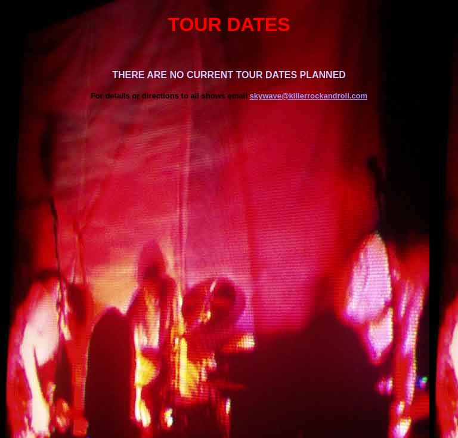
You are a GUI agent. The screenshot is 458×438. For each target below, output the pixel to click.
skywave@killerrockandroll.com (308, 95)
